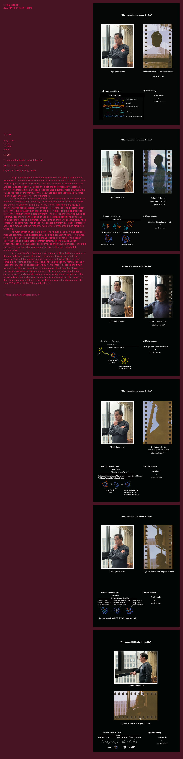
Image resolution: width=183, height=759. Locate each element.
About (6, 149)
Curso (6, 143)
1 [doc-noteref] (60, 264)
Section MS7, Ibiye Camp (16, 165)
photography (21, 170)
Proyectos (8, 140)
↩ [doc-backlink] (39, 295)
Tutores (7, 146)
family (33, 170)
